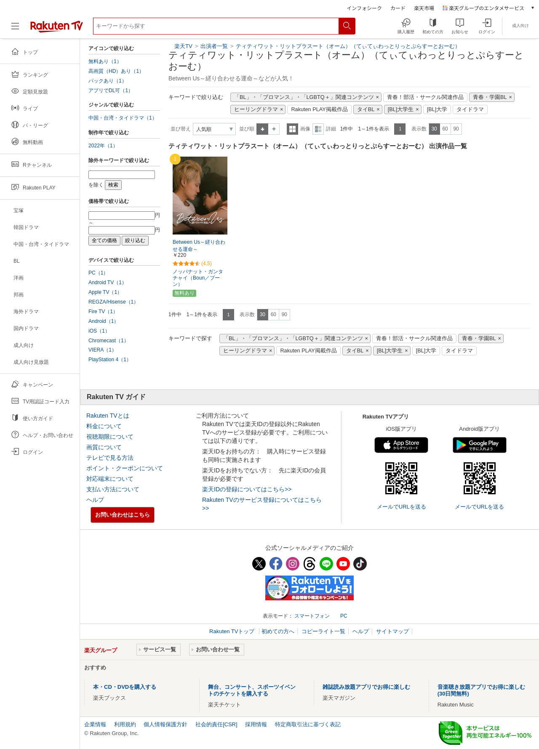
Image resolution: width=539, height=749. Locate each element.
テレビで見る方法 (109, 457)
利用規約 (125, 724)
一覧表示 (292, 129)
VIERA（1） (102, 350)
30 (434, 129)
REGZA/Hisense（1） (113, 302)
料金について (104, 426)
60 (445, 129)
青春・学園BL (490, 97)
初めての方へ (277, 631)
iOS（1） (99, 331)
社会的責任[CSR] (216, 724)
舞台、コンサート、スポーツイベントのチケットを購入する (252, 690)
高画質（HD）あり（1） (116, 71)
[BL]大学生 (401, 109)
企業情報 (95, 724)
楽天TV (183, 46)
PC (343, 616)
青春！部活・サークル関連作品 (425, 97)
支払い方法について (112, 489)
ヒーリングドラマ (256, 109)
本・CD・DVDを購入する (124, 687)
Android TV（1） (107, 282)
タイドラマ (470, 109)
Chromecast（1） (108, 341)
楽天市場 (424, 7)
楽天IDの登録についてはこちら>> (246, 489)
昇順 (262, 129)
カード (398, 7)
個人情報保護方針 (165, 724)
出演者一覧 (214, 46)
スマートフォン (312, 616)
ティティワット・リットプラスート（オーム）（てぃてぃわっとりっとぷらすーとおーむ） (348, 46)
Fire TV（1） (103, 312)
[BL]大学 (437, 109)
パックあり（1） (107, 81)
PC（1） (98, 273)
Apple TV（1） (105, 292)
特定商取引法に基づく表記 (308, 724)
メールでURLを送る (401, 507)
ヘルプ (95, 499)
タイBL (366, 109)
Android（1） (103, 321)
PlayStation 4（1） (109, 360)
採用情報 (256, 724)
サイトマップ (392, 631)
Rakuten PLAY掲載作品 (319, 109)
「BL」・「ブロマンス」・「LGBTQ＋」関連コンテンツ (304, 97)
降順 (274, 129)
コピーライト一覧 (323, 631)
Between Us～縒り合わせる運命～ (199, 245)
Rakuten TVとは (107, 415)
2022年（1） (103, 146)
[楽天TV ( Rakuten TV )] (56, 29)
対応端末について (109, 478)
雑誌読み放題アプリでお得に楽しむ (366, 687)
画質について (104, 447)
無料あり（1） (105, 61)
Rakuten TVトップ (232, 631)
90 (456, 129)
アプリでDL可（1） (110, 90)
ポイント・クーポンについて (124, 468)
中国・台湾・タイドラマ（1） (122, 118)
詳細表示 (318, 129)
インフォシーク (364, 7)
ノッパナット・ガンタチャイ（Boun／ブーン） (198, 278)
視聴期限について (109, 436)
